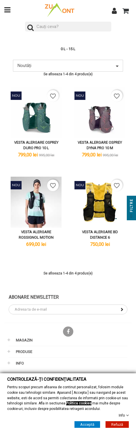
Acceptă (87, 424)
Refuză (117, 424)
